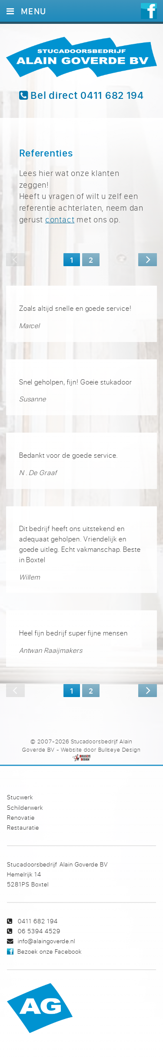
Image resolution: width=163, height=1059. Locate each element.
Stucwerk (20, 797)
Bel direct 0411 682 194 (81, 95)
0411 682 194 (38, 921)
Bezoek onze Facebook (49, 951)
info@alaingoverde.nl (46, 941)
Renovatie (21, 817)
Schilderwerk (25, 807)
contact (59, 219)
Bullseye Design (119, 749)
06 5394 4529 (39, 931)
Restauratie (23, 827)
